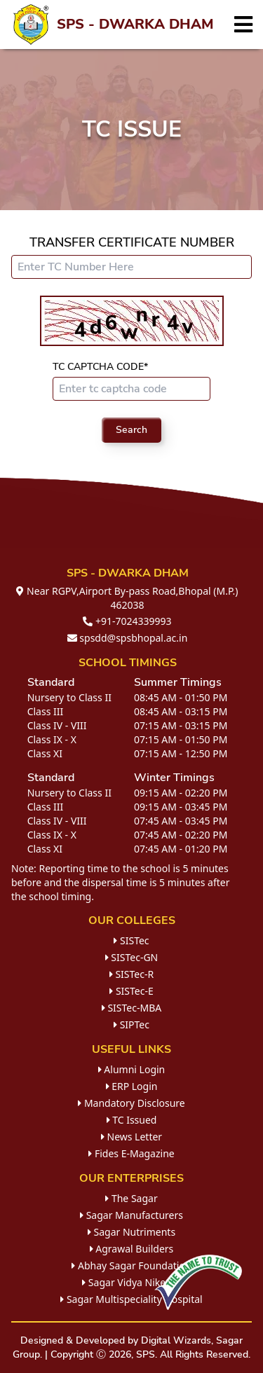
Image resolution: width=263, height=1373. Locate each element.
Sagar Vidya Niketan (131, 1282)
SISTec (131, 940)
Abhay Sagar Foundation (131, 1265)
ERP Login (132, 1086)
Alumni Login (132, 1069)
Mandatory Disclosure (131, 1103)
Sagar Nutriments (131, 1232)
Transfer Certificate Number (131, 242)
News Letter (131, 1136)
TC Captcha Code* (100, 366)
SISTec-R (131, 974)
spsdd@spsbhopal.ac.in (127, 637)
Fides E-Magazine (131, 1153)
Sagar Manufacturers (131, 1215)
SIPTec (131, 1024)
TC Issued (132, 1119)
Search (131, 429)
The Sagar (131, 1198)
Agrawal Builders (132, 1248)
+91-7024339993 (127, 621)
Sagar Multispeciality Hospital (131, 1299)
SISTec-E (131, 991)
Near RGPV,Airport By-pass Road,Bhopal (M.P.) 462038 (127, 598)
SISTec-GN (132, 957)
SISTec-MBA (131, 1007)
